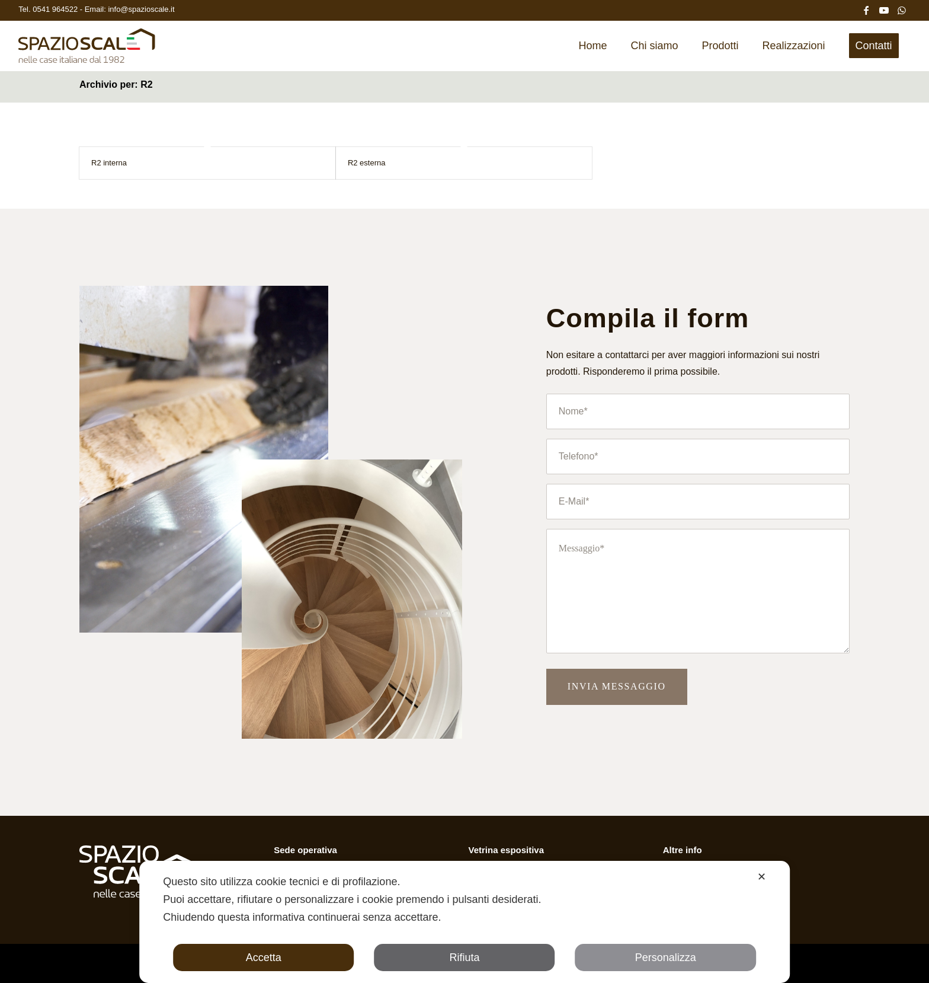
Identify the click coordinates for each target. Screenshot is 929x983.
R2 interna (109, 162)
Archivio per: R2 (116, 84)
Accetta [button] (263, 957)
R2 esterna (367, 162)
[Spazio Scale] (86, 49)
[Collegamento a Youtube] (884, 9)
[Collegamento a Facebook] (866, 9)
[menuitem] (592, 45)
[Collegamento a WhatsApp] (902, 9)
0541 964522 (56, 9)
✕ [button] (761, 877)
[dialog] (464, 922)
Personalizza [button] (665, 957)
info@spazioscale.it (141, 9)
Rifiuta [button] (464, 957)
